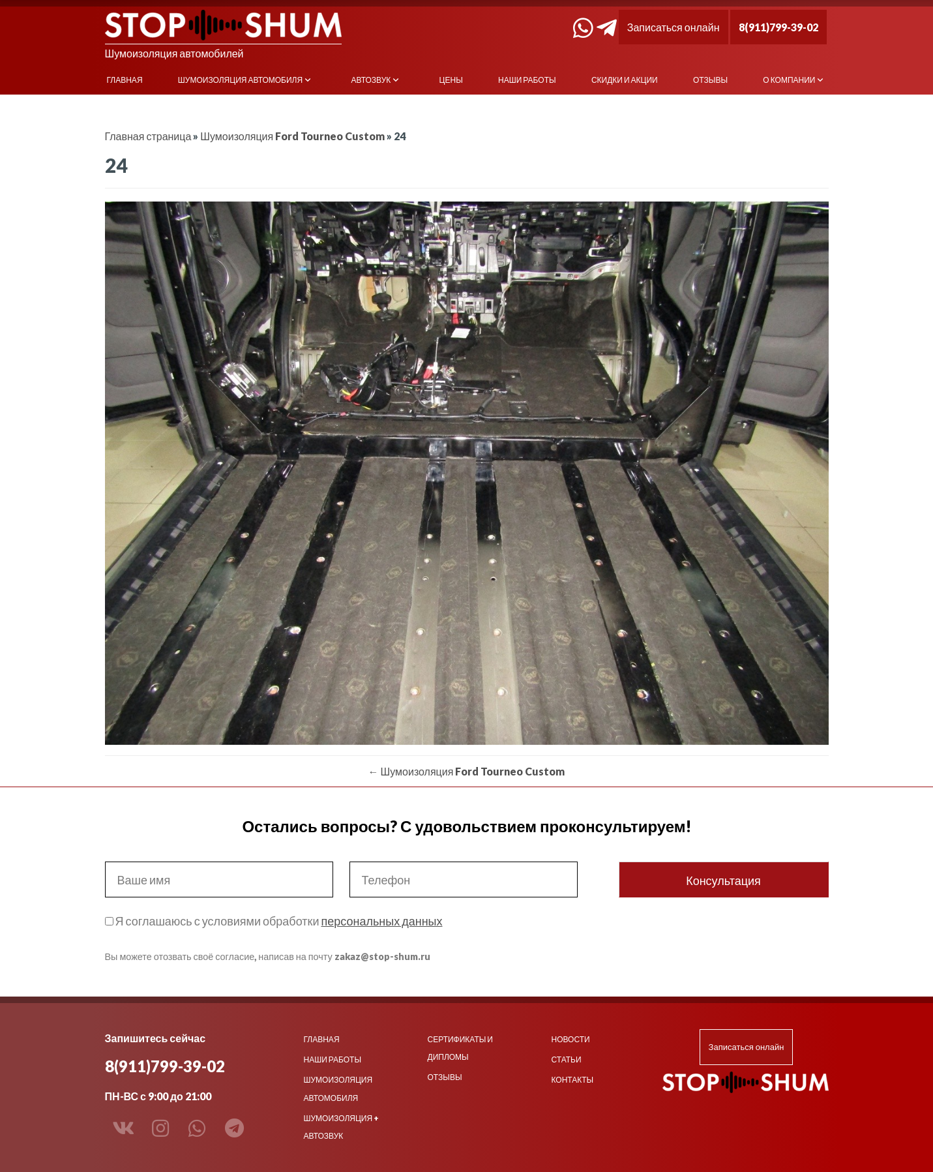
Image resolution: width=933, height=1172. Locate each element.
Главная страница (148, 136)
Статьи (567, 1059)
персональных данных (381, 921)
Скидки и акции (624, 80)
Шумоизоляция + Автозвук (341, 1127)
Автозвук (371, 80)
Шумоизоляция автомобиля (240, 80)
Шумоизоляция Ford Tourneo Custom (292, 136)
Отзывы (710, 80)
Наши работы (527, 80)
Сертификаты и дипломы (460, 1048)
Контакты (573, 1080)
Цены (451, 80)
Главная (125, 80)
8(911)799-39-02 (778, 27)
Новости (571, 1039)
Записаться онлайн (673, 27)
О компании (789, 80)
